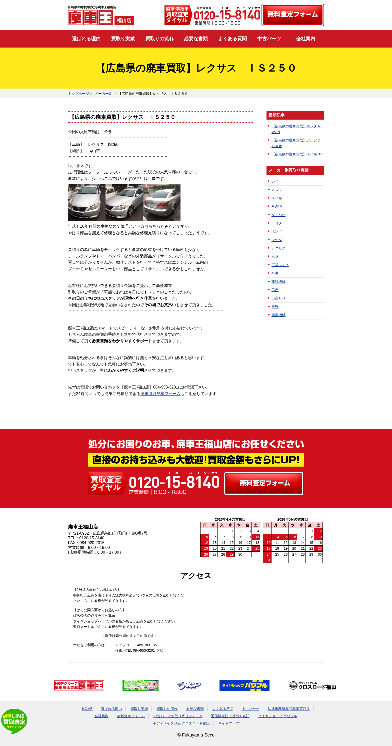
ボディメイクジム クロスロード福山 (181, 723)
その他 (277, 206)
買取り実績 (123, 38)
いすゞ (277, 181)
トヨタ (277, 223)
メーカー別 (103, 94)
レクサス (279, 248)
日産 (275, 290)
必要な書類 (196, 38)
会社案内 (305, 38)
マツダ (277, 240)
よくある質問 (232, 38)
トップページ (78, 94)
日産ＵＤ (279, 298)
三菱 (275, 256)
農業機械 (279, 315)
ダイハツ (279, 215)
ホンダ (277, 231)
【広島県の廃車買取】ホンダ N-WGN (297, 129)
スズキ (277, 190)
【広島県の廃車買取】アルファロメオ (296, 143)
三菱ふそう (280, 265)
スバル (277, 198)
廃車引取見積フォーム (160, 394)
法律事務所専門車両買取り (289, 709)
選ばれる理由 (86, 38)
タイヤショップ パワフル (278, 716)
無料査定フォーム (131, 716)
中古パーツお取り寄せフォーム (178, 716)
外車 (275, 273)
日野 (275, 307)
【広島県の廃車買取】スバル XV (297, 154)
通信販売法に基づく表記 (230, 716)
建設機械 (279, 282)
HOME (87, 709)
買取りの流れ (159, 38)
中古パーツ (269, 38)
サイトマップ (228, 723)
